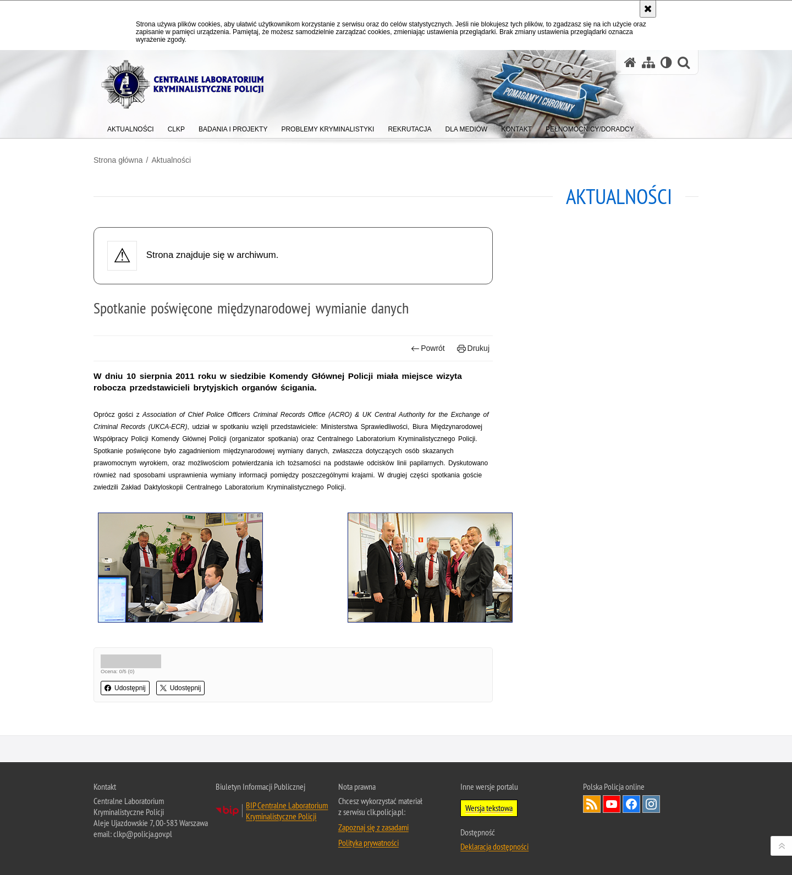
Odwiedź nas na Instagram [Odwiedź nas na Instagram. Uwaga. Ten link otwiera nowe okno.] (651, 804)
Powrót (428, 348)
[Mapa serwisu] (648, 62)
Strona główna (118, 160)
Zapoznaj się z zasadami (373, 827)
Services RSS (592, 804)
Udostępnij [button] (125, 688)
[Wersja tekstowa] (666, 62)
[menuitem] (131, 127)
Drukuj (473, 348)
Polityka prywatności (368, 842)
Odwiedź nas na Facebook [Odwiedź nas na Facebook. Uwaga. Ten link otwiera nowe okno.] (631, 804)
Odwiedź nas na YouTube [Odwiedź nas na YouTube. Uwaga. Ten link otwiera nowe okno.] (611, 804)
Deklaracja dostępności (494, 846)
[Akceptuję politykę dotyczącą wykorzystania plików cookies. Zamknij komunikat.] (648, 9)
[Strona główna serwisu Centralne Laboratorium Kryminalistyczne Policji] (630, 62)
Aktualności (171, 160)
